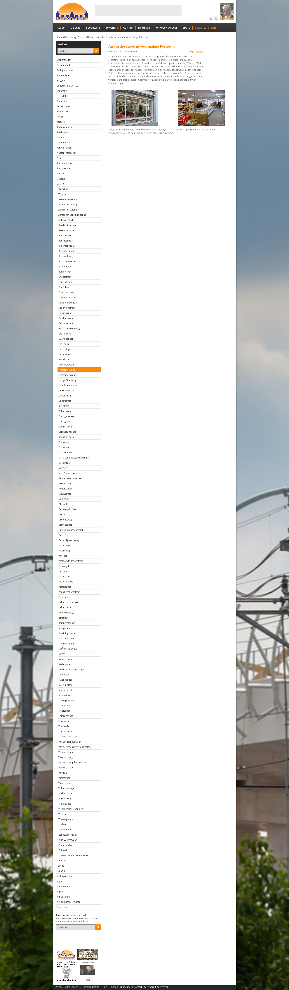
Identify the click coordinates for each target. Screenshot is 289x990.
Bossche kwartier (67, 261)
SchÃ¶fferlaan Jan (67, 648)
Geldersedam (65, 323)
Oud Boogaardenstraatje (71, 530)
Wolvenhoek (64, 829)
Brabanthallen (64, 59)
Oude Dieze (64, 535)
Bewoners (111, 27)
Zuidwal (62, 850)
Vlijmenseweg (65, 783)
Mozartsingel (65, 488)
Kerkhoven (62, 132)
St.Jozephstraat (66, 700)
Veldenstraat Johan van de (72, 762)
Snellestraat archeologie (71, 669)
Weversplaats (65, 819)
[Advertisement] (138, 10)
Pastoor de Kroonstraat (70, 561)
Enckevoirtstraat (66, 307)
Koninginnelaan (66, 416)
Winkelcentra (63, 896)
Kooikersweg (65, 426)
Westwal (62, 194)
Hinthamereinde (95, 37)
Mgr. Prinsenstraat (67, 473)
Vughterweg (64, 798)
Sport (186, 27)
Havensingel (64, 349)
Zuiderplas (62, 907)
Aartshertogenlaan (68, 199)
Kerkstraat (63, 406)
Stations (61, 173)
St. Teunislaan (65, 685)
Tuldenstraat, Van (67, 736)
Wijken (60, 891)
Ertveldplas (62, 96)
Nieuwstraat (64, 493)
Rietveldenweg (66, 612)
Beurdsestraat (65, 240)
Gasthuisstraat (66, 318)
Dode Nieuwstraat (67, 302)
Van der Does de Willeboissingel (75, 746)
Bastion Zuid (63, 65)
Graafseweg (64, 333)
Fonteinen (62, 101)
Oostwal (62, 514)
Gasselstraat (65, 313)
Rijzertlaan (63, 189)
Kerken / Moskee (65, 127)
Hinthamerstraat (67, 375)
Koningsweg (64, 421)
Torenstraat (64, 721)
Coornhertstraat (66, 292)
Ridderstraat (65, 607)
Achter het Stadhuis (68, 209)
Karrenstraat (65, 395)
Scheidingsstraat (67, 633)
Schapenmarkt (65, 628)
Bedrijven (144, 27)
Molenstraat (64, 483)
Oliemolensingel (66, 504)
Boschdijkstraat (66, 251)
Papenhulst (64, 545)
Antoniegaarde (66, 220)
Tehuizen (61, 860)
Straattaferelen (205, 27)
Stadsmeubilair (64, 163)
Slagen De (63, 654)
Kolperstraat (65, 411)
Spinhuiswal (64, 674)
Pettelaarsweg (65, 581)
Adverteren (162, 987)
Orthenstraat (65, 524)
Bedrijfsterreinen (65, 70)
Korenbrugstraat (67, 431)
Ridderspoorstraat (68, 602)
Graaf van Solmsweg (69, 328)
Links (104, 987)
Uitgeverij (149, 987)
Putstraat (63, 597)
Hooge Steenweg (67, 380)
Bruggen (61, 80)
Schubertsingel (66, 643)
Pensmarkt (63, 571)
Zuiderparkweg (66, 845)
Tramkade (63, 726)
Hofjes (60, 116)
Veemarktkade (66, 752)
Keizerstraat (64, 400)
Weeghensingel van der (70, 808)
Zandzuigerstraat (67, 834)
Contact (138, 987)
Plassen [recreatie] (66, 152)
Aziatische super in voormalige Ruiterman (127, 37)
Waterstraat (64, 803)
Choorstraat (64, 276)
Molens (60, 137)
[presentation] (77, 936)
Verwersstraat (65, 767)
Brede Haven (65, 266)
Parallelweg (64, 550)
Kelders (61, 121)
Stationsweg (64, 705)
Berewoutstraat (66, 230)
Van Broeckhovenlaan (69, 741)
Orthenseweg (65, 519)
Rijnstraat (63, 617)
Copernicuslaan (66, 297)
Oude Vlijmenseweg (68, 540)
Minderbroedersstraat (70, 478)
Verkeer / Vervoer (166, 27)
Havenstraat (64, 354)
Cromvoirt (62, 90)
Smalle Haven (65, 659)
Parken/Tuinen (64, 147)
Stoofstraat (64, 710)
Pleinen (60, 158)
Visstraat (62, 772)
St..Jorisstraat (65, 690)
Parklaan (62, 555)
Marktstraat (64, 462)
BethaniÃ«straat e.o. (69, 235)
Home (59, 37)
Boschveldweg (66, 256)
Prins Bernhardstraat (69, 592)
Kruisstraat (64, 442)
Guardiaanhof (65, 338)
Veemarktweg (65, 757)
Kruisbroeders (66, 437)
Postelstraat (64, 586)
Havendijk (63, 344)
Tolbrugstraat (65, 716)
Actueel (60, 27)
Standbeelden (64, 168)
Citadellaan (64, 287)
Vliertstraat (64, 777)
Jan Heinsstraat (66, 390)
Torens (60, 865)
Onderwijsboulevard (69, 509)
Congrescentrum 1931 (68, 85)
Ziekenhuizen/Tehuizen (69, 901)
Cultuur (128, 27)
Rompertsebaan (66, 623)
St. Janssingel (65, 679)
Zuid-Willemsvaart (67, 839)
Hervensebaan (66, 364)
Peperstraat (64, 576)
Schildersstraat (66, 638)
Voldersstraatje (66, 788)
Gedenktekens (64, 106)
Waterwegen (63, 886)
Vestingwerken (64, 876)
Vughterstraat (65, 793)
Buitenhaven (64, 271)
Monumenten (63, 142)
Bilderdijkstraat (66, 245)
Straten (81, 37)
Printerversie (196, 52)
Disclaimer (125, 987)
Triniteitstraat (65, 731)
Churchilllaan (65, 282)
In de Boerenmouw (68, 385)
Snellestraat (64, 664)
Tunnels (61, 870)
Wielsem (62, 824)
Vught (59, 881)
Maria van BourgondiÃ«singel (73, 457)
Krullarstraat (64, 447)
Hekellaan (63, 359)
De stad (76, 27)
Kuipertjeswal (65, 452)
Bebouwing (93, 27)
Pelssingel (63, 566)
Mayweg (62, 468)
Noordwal (63, 499)
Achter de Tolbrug (67, 204)
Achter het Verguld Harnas (72, 214)
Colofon (113, 987)
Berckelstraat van (67, 225)
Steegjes (61, 178)
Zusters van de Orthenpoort (73, 855)
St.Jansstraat (64, 695)
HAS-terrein (63, 111)
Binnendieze (63, 75)
